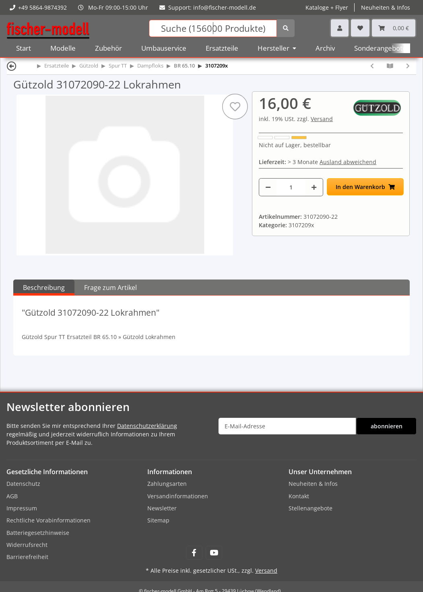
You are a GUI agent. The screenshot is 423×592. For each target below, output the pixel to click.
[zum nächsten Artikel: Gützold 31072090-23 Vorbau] (408, 65)
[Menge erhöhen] (314, 187)
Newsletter (162, 508)
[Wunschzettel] (360, 28)
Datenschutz (23, 483)
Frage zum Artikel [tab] (110, 287)
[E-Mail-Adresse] (287, 426)
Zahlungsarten (167, 483)
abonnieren (386, 426)
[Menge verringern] (268, 187)
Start (23, 48)
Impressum (21, 508)
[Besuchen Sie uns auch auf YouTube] (214, 553)
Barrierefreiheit (27, 557)
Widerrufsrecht (26, 545)
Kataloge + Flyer (326, 7)
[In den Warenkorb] (365, 186)
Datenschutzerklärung (147, 426)
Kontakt (299, 496)
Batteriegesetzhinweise (37, 532)
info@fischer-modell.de (224, 7)
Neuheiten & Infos (385, 7)
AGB (12, 496)
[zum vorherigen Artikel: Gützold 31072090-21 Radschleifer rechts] (372, 65)
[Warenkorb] (394, 28)
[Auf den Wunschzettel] (235, 106)
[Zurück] (12, 65)
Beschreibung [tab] (44, 287)
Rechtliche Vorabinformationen (48, 520)
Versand (322, 119)
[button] (340, 28)
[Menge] (290, 187)
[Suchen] (213, 28)
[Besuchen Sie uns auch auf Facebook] (194, 553)
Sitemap (158, 520)
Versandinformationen (177, 496)
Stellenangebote (310, 508)
